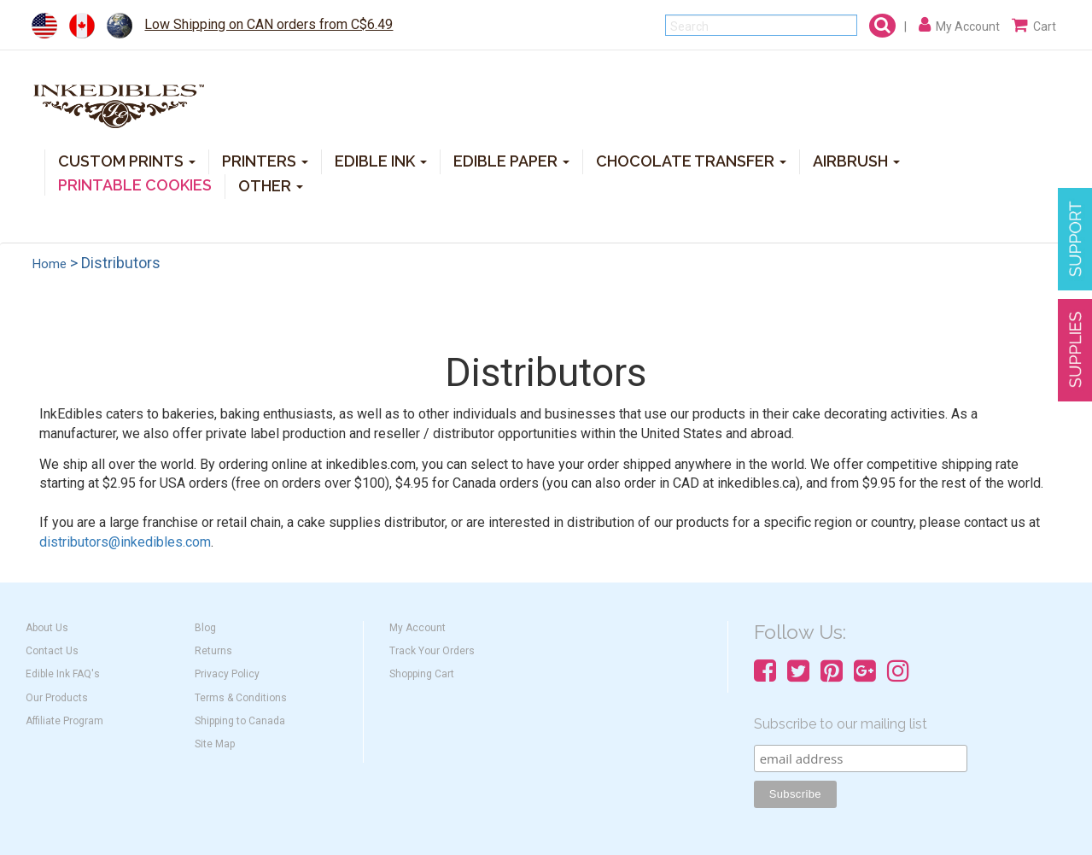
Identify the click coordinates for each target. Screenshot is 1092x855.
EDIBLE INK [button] (381, 160)
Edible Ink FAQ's (63, 674)
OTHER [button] (270, 185)
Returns (213, 651)
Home (49, 264)
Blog (205, 628)
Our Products (57, 698)
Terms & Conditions (241, 698)
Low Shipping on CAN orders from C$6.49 (268, 24)
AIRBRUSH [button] (856, 160)
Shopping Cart (421, 674)
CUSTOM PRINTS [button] (127, 160)
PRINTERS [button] (265, 160)
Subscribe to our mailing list (840, 724)
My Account (417, 628)
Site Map (215, 744)
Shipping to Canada (240, 721)
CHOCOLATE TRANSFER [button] (691, 160)
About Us (47, 628)
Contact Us (52, 651)
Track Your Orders (432, 651)
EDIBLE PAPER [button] (511, 160)
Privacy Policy (227, 674)
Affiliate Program (64, 721)
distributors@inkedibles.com (125, 542)
